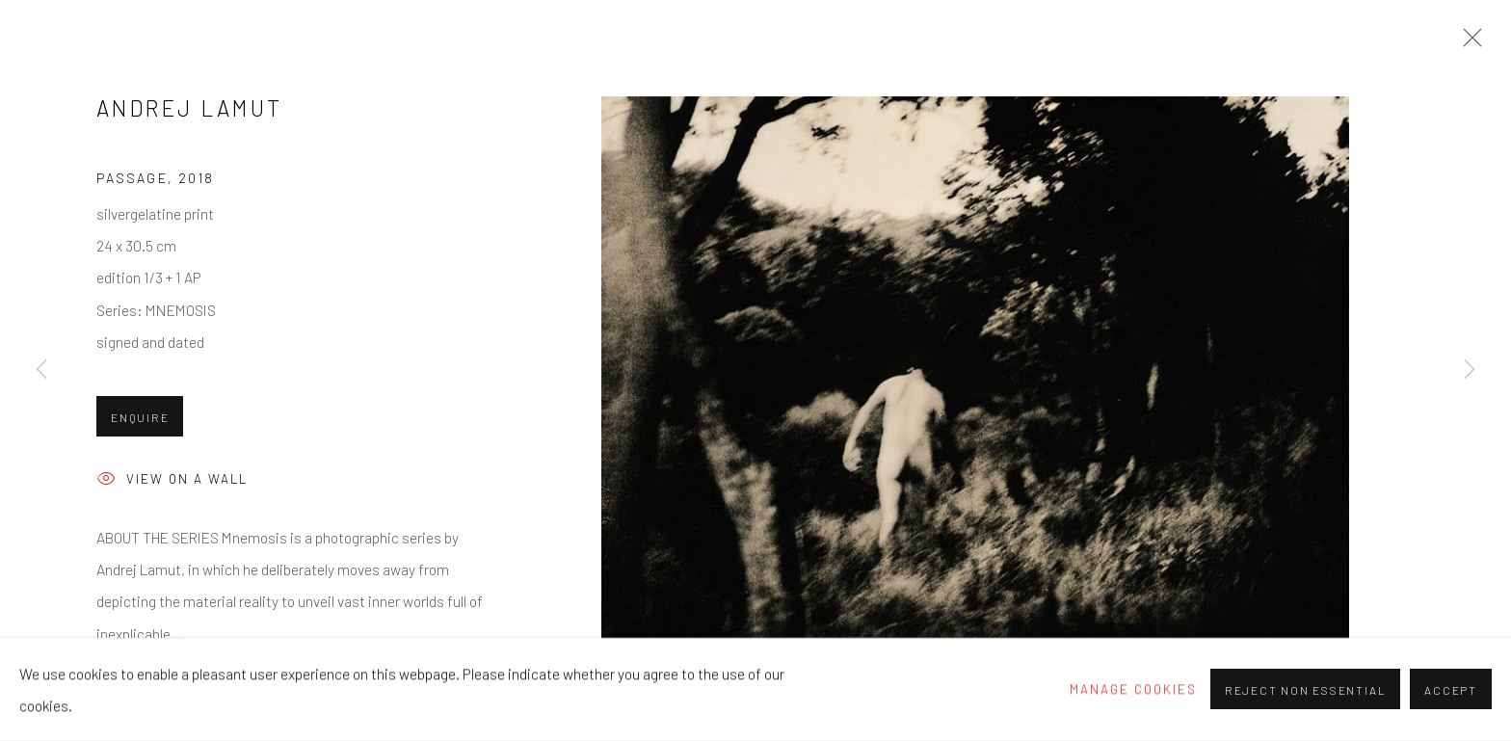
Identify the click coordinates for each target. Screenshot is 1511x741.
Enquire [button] (140, 417)
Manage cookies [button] (1133, 689)
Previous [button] (41, 370)
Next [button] (1469, 370)
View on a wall (172, 480)
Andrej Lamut (189, 107)
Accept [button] (1450, 691)
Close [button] (1467, 43)
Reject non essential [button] (1305, 691)
